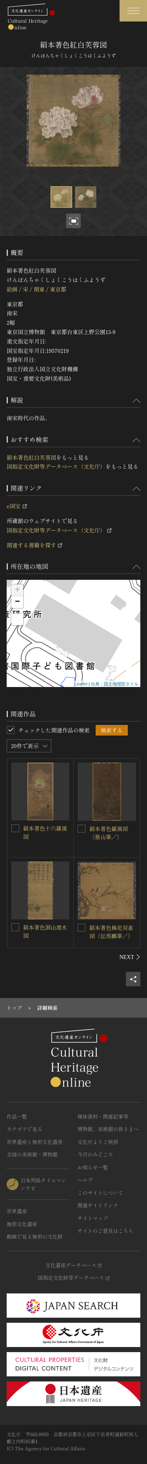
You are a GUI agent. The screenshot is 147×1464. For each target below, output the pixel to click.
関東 (39, 289)
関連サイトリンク (98, 1205)
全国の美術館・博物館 (32, 1154)
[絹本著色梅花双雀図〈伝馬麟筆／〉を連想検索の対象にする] (81, 928)
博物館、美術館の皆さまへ (108, 1129)
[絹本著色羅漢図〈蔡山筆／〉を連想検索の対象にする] (81, 829)
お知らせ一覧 (93, 1167)
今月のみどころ (95, 1154)
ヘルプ (85, 1179)
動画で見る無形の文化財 (35, 1236)
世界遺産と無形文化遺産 (35, 1142)
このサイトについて (100, 1192)
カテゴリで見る (24, 1129)
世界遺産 (17, 1211)
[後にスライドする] (130, 957)
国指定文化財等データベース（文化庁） (56, 466)
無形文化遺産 (22, 1224)
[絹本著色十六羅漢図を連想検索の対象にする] (15, 828)
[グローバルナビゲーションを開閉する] (133, 11)
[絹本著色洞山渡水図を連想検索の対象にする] (15, 927)
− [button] (17, 602)
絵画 (12, 289)
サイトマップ (93, 1218)
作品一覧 (17, 1116)
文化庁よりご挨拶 (98, 1142)
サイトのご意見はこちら (106, 1230)
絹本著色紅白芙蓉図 (31, 457)
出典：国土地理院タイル (114, 684)
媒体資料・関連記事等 (103, 1116)
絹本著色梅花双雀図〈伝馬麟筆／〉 (111, 932)
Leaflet (80, 684)
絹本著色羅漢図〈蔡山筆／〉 (108, 833)
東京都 (58, 289)
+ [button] (17, 590)
